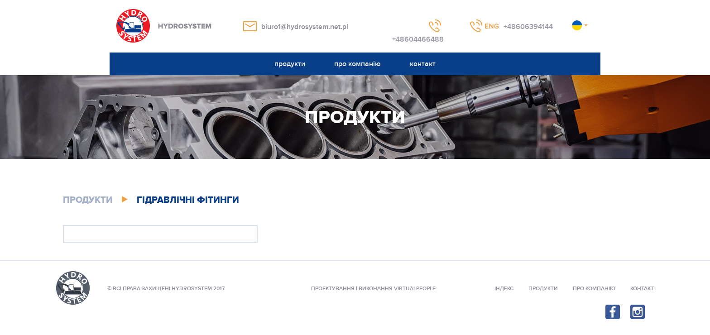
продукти (289, 63)
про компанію (357, 63)
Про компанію (594, 288)
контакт (423, 63)
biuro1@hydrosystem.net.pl (304, 26)
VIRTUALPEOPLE (415, 288)
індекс (503, 288)
